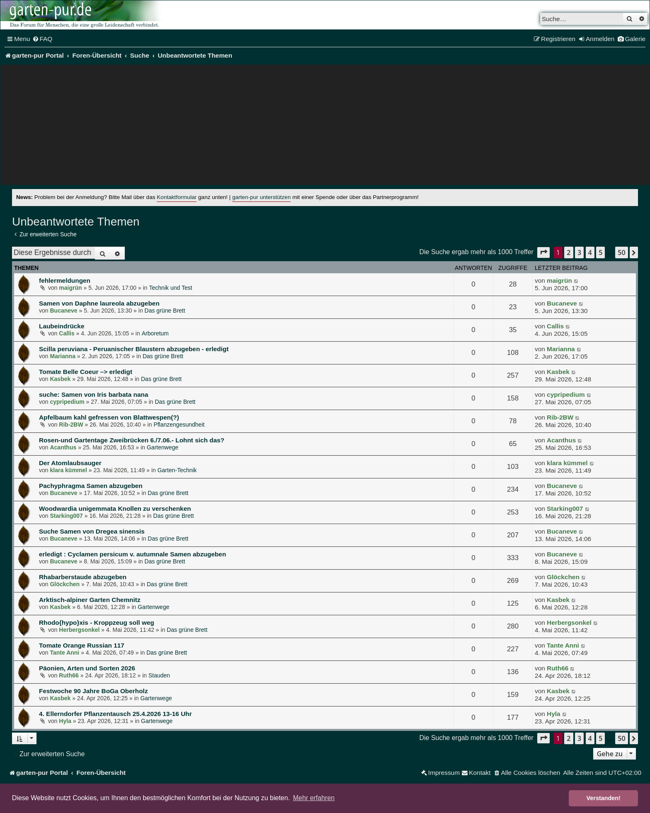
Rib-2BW (71, 424)
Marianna (62, 356)
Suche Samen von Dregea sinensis (92, 531)
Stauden (159, 675)
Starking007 (66, 515)
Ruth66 (68, 675)
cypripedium (67, 401)
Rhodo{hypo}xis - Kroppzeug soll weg (96, 622)
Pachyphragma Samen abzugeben (91, 485)
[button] (543, 252)
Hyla (65, 721)
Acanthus (63, 447)
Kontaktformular (176, 197)
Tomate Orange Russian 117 (81, 645)
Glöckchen (65, 584)
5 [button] (600, 252)
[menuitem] (42, 39)
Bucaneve (63, 310)
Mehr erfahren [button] (314, 797)
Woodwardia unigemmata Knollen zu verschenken (115, 508)
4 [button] (590, 252)
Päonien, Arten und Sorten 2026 (87, 668)
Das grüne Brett (165, 310)
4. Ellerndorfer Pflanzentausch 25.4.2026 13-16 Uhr (115, 713)
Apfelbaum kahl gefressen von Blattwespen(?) (109, 417)
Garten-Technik (177, 470)
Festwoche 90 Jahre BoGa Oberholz (93, 690)
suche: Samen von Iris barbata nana (93, 394)
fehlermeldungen (64, 280)
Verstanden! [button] (604, 798)
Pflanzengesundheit (178, 424)
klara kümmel (68, 470)
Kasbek (60, 379)
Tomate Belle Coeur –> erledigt (85, 371)
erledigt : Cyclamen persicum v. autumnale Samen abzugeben (132, 554)
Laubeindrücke (61, 326)
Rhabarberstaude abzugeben (82, 576)
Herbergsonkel (79, 629)
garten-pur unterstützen (261, 197)
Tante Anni (64, 652)
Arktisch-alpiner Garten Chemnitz (90, 599)
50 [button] (621, 252)
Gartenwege (162, 447)
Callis (66, 333)
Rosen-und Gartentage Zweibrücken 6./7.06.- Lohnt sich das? (131, 440)
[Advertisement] (325, 127)
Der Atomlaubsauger (70, 462)
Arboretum (155, 333)
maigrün (70, 287)
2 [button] (568, 252)
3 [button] (579, 252)
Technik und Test (170, 287)
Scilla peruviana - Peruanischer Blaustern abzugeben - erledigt (134, 348)
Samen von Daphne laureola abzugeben (99, 303)
